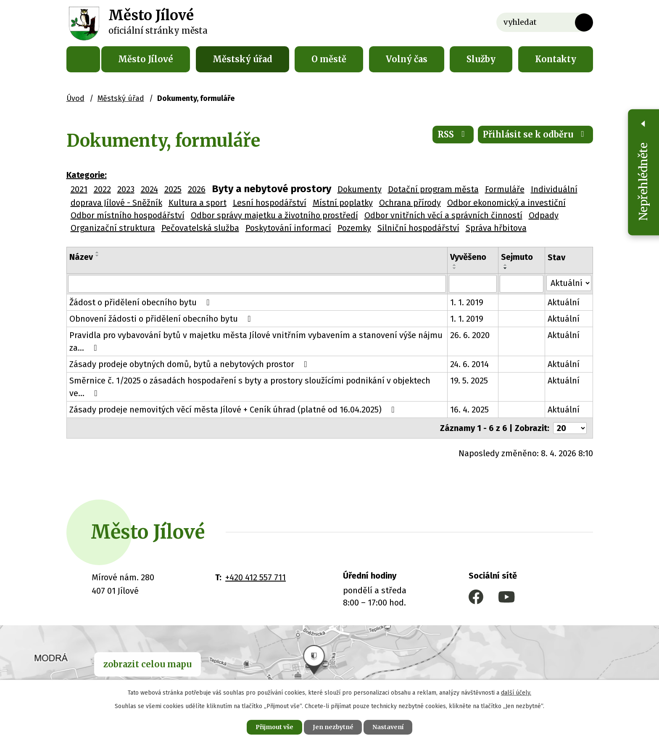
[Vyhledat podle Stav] (569, 283)
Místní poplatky (343, 203)
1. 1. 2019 (467, 302)
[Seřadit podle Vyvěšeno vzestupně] (455, 265)
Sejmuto (517, 257)
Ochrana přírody (410, 203)
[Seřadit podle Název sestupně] (97, 255)
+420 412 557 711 (255, 577)
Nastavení (388, 727)
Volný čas (406, 59)
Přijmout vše (274, 727)
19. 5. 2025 (469, 380)
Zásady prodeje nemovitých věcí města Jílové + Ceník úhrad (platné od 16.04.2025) (233, 410)
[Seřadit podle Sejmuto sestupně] (506, 268)
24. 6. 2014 (470, 364)
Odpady (544, 215)
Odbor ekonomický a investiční (506, 203)
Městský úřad (242, 59)
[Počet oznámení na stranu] (570, 428)
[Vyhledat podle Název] (257, 284)
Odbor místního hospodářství (128, 215)
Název (81, 257)
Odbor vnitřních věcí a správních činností (443, 215)
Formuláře (505, 189)
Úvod (83, 59)
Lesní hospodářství (269, 203)
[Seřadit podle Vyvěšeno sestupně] (455, 268)
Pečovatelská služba (200, 228)
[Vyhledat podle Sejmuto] (522, 284)
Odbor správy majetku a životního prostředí (274, 215)
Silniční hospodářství (418, 228)
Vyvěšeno (469, 257)
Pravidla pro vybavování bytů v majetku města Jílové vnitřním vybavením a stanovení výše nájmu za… (256, 341)
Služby (481, 59)
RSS (453, 134)
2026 (197, 189)
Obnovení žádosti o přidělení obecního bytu (162, 319)
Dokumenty (359, 189)
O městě (328, 59)
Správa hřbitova (496, 228)
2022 (102, 189)
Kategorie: (86, 175)
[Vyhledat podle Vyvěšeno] (473, 284)
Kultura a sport (198, 203)
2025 (173, 189)
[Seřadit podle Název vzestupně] (97, 252)
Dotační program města (433, 189)
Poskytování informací (288, 228)
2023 (125, 189)
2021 (79, 189)
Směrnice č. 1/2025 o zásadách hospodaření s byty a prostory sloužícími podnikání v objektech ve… (249, 386)
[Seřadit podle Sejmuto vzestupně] (506, 265)
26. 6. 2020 (470, 335)
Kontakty (555, 59)
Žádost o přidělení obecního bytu (141, 302)
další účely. (516, 692)
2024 (149, 189)
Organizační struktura (113, 228)
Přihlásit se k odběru (535, 134)
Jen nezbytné (333, 727)
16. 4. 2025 (470, 410)
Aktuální (564, 302)
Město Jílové (145, 59)
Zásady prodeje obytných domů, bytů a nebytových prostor (190, 364)
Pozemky (354, 228)
